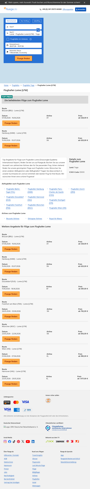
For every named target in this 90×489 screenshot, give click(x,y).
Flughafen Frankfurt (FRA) (14, 206)
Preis (80, 115)
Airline (49, 115)
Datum (5, 115)
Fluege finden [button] (11, 122)
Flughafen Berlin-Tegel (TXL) (13, 190)
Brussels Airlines (12, 218)
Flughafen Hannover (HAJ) (36, 198)
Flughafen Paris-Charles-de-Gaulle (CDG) (56, 191)
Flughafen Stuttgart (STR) (57, 201)
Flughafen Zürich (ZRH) (78, 190)
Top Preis (7, 96)
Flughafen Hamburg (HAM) (36, 190)
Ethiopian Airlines (35, 218)
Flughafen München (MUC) (36, 206)
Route (4, 108)
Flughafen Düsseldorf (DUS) (15, 198)
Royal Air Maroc (55, 218)
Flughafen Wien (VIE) (57, 207)
